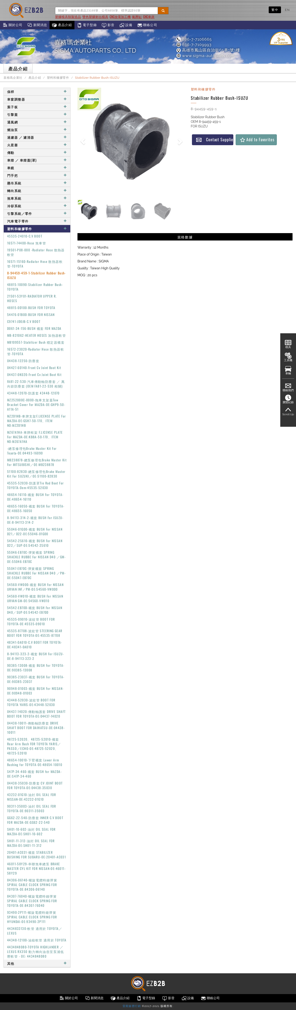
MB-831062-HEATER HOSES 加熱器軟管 (36, 335)
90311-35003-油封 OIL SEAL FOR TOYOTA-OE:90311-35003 (31, 808)
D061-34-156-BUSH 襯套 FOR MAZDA (34, 328)
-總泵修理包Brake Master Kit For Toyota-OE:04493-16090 (32, 450)
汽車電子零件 (37, 221)
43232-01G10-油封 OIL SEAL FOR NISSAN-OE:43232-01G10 (31, 797)
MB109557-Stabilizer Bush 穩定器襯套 (36, 342)
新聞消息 (37, 25)
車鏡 (37, 167)
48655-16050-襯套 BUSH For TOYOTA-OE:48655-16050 (35, 508)
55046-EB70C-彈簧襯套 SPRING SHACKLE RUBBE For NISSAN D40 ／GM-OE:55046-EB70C (36, 557)
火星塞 (37, 144)
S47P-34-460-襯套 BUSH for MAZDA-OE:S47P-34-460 (34, 774)
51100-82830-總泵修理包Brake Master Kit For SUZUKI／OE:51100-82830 (36, 473)
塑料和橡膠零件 (58, 77)
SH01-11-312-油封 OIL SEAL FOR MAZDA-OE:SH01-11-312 (31, 843)
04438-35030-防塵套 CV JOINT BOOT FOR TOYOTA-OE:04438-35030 (35, 785)
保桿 (37, 91)
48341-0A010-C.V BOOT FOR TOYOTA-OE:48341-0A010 (34, 644)
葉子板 (37, 106)
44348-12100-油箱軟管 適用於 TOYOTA (37, 940)
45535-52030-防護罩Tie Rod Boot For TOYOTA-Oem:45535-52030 (35, 485)
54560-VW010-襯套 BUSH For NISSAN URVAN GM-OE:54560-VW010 (35, 598)
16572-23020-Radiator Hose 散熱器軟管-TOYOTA (35, 351)
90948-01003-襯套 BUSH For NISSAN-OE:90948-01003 (35, 690)
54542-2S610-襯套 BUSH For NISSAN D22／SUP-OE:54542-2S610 (34, 543)
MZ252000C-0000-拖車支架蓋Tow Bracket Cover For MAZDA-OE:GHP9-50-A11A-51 (36, 404)
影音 (108, 25)
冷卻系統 (37, 205)
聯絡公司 (147, 25)
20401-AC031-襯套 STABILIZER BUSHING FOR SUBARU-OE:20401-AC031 (36, 854)
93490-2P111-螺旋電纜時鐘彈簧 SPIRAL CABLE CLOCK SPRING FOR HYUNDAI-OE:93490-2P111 (32, 917)
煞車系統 (37, 198)
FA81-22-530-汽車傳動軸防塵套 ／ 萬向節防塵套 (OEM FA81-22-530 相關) (36, 383)
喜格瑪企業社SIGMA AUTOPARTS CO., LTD (95, 46)
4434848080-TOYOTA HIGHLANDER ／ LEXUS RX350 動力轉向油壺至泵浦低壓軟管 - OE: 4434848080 (35, 951)
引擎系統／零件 (37, 213)
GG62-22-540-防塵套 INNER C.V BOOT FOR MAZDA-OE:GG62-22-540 (35, 820)
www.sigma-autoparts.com (205, 55)
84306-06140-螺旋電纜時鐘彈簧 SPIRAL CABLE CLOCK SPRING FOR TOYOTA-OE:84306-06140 (32, 885)
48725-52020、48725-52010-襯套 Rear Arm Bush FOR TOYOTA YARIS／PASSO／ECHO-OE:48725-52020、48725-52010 (34, 746)
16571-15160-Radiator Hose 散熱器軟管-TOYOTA (35, 263)
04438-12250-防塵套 (23, 360)
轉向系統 (37, 190)
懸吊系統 (37, 182)
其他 (37, 963)
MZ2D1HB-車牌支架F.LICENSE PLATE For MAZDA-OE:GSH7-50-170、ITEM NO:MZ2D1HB (36, 421)
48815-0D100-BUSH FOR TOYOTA (31, 307)
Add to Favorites (257, 139)
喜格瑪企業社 (12, 77)
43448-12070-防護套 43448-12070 (33, 393)
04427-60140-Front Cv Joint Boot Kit (34, 367)
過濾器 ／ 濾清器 (37, 137)
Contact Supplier (214, 139)
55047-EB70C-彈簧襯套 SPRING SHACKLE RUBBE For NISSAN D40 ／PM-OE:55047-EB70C (36, 573)
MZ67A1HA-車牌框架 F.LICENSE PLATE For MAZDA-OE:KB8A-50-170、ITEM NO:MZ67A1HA (35, 437)
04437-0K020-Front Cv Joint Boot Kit (34, 374)
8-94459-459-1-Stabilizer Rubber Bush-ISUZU (36, 275)
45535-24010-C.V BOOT (24, 236)
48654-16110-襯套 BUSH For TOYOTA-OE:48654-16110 (35, 497)
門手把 (37, 175)
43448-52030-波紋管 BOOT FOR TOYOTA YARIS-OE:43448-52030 (31, 702)
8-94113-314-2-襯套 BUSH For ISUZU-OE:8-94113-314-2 (35, 520)
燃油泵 (37, 129)
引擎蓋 (37, 114)
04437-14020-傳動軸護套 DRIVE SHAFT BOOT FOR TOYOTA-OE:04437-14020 (36, 713)
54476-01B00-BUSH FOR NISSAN (31, 314)
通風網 (37, 122)
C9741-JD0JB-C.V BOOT (23, 321)
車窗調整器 (37, 99)
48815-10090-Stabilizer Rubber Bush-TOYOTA (35, 287)
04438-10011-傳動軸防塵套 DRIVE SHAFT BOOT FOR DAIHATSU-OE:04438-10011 (36, 728)
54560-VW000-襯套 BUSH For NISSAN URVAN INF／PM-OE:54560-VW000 (35, 587)
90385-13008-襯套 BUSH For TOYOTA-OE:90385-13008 (35, 667)
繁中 (274, 10)
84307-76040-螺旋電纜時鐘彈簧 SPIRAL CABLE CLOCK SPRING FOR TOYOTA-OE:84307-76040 (32, 901)
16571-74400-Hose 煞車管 (26, 242)
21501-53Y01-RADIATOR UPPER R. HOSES (32, 298)
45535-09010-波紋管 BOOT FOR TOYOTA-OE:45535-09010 (31, 621)
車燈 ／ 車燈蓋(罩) (37, 160)
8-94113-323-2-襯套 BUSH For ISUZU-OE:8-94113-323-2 (35, 656)
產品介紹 (62, 25)
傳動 (37, 152)
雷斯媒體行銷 (132, 1006)
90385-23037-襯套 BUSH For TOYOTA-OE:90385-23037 (35, 679)
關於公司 (12, 25)
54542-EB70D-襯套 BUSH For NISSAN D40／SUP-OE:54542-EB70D (34, 610)
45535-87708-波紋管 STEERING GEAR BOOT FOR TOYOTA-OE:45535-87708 (34, 633)
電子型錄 (87, 25)
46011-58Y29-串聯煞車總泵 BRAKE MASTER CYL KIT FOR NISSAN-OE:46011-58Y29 (36, 868)
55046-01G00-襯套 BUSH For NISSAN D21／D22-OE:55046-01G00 (34, 531)
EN (287, 10)
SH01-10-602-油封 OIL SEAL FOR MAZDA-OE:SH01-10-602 (31, 831)
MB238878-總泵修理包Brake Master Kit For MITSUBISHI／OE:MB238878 (37, 462)
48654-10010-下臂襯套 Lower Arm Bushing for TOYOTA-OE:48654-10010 (34, 762)
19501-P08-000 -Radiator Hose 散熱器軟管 (36, 252)
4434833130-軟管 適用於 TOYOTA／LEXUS (34, 930)
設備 (126, 25)
